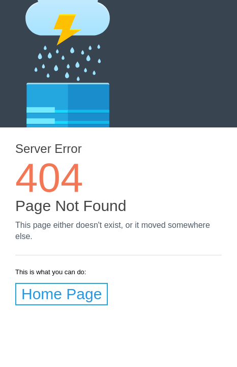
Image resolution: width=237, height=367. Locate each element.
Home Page (61, 293)
